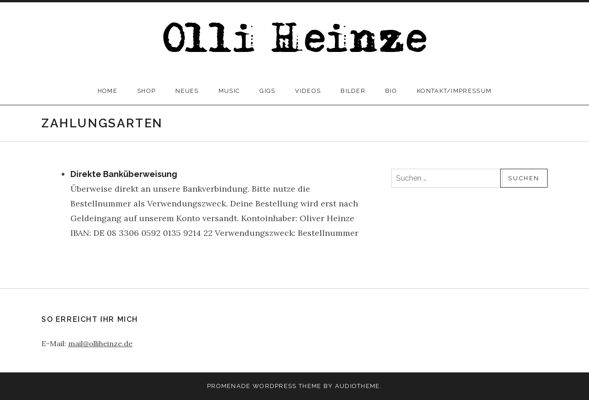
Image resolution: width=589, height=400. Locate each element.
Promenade (229, 386)
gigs (267, 90)
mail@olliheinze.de (100, 343)
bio (391, 90)
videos (308, 90)
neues (187, 90)
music (229, 90)
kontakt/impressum (454, 90)
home (107, 90)
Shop (146, 90)
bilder (353, 90)
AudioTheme (357, 386)
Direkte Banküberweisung (123, 174)
